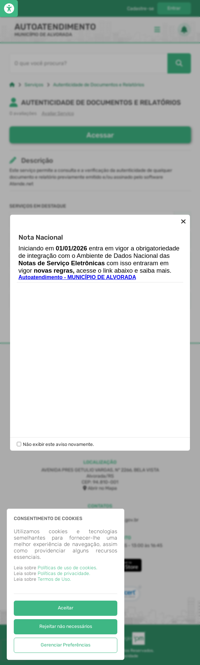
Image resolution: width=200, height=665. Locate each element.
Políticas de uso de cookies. (67, 568)
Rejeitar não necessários (65, 626)
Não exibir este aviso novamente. (58, 444)
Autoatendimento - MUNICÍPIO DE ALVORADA (77, 277)
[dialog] (65, 584)
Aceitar (65, 608)
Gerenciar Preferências (65, 645)
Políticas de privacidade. (64, 573)
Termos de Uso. (54, 579)
